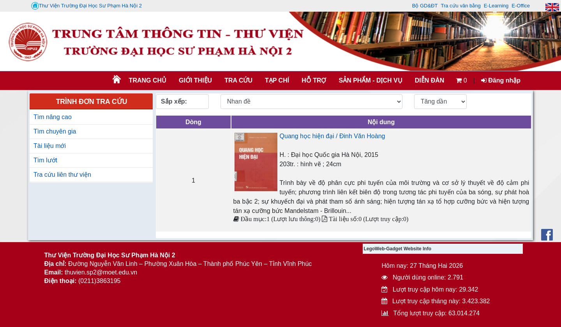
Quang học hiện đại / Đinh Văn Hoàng (332, 136)
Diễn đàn (430, 80)
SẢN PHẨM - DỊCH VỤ (370, 80)
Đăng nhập (500, 80)
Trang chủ (147, 80)
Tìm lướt (45, 160)
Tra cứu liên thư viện (62, 174)
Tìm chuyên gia (55, 131)
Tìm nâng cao (53, 117)
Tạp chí (277, 80)
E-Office (521, 6)
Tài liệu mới (50, 145)
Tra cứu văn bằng (460, 6)
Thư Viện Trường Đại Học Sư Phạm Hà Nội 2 (86, 6)
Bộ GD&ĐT (425, 6)
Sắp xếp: (174, 101)
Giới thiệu (195, 80)
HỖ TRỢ (314, 80)
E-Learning (496, 6)
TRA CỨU (238, 80)
